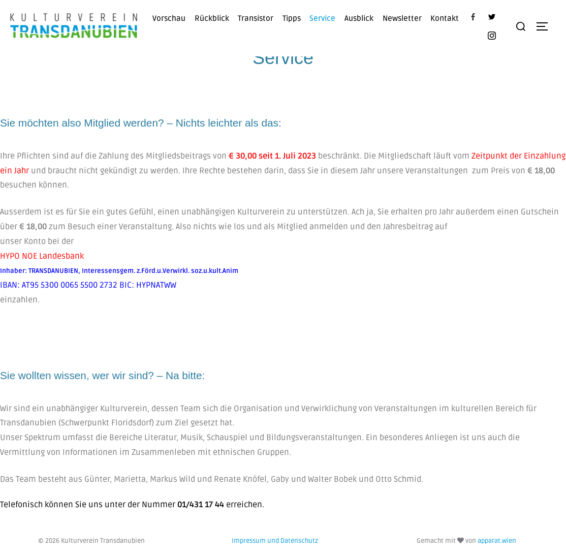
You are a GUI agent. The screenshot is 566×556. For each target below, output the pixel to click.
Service (322, 18)
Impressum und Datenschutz (275, 541)
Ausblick (358, 18)
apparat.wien (497, 541)
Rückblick (212, 18)
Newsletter (402, 18)
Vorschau (168, 18)
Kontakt (444, 18)
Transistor (255, 18)
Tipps (291, 18)
